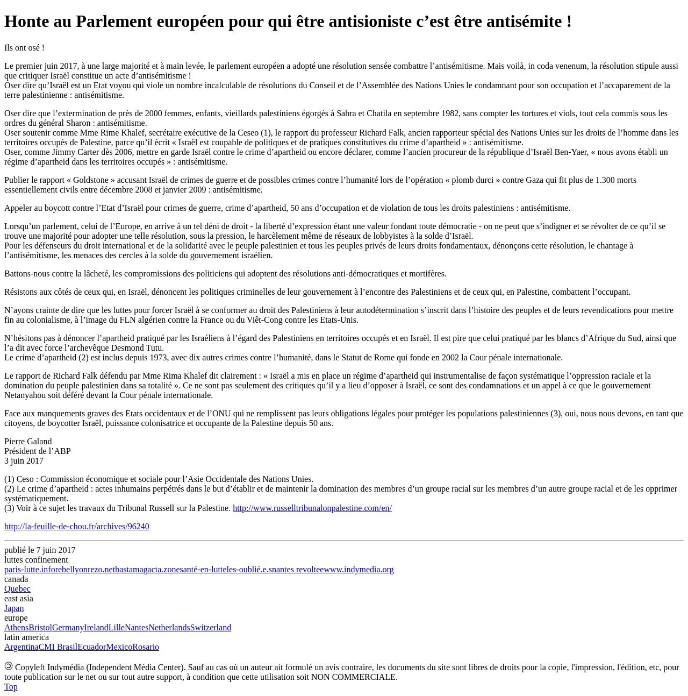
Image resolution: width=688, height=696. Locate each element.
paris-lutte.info (29, 569)
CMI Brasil (58, 646)
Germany (68, 627)
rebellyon (71, 569)
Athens (16, 627)
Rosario (145, 646)
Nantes (136, 627)
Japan (14, 608)
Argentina (21, 646)
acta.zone (164, 569)
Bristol (40, 627)
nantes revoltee (298, 569)
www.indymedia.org (358, 569)
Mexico (119, 646)
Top (11, 686)
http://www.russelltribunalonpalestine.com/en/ (312, 508)
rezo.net (101, 569)
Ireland (96, 627)
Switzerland (210, 627)
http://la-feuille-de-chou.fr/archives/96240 (76, 526)
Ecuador (91, 646)
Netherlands (169, 627)
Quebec (17, 588)
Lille (117, 627)
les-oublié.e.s (249, 569)
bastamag (131, 569)
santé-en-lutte (203, 569)
